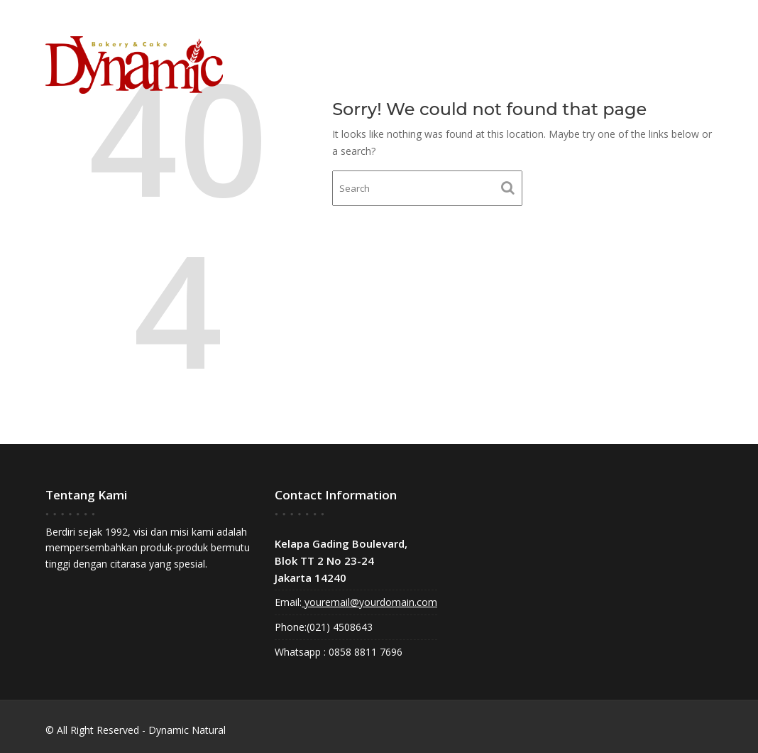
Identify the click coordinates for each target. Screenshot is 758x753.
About (535, 57)
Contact (667, 57)
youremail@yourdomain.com (369, 602)
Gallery (597, 57)
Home (480, 57)
